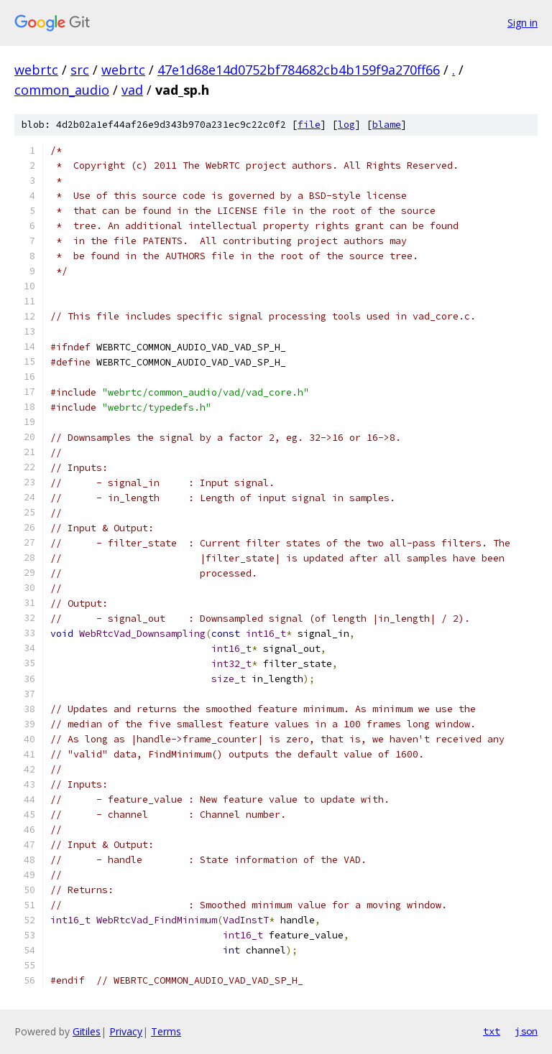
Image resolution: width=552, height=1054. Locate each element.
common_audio (61, 89)
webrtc (36, 69)
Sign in (522, 22)
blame (386, 124)
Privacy (125, 1031)
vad (132, 89)
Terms (166, 1031)
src (79, 69)
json (526, 1031)
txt (491, 1031)
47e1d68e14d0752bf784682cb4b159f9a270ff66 (298, 69)
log (346, 124)
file (309, 124)
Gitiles (87, 1031)
